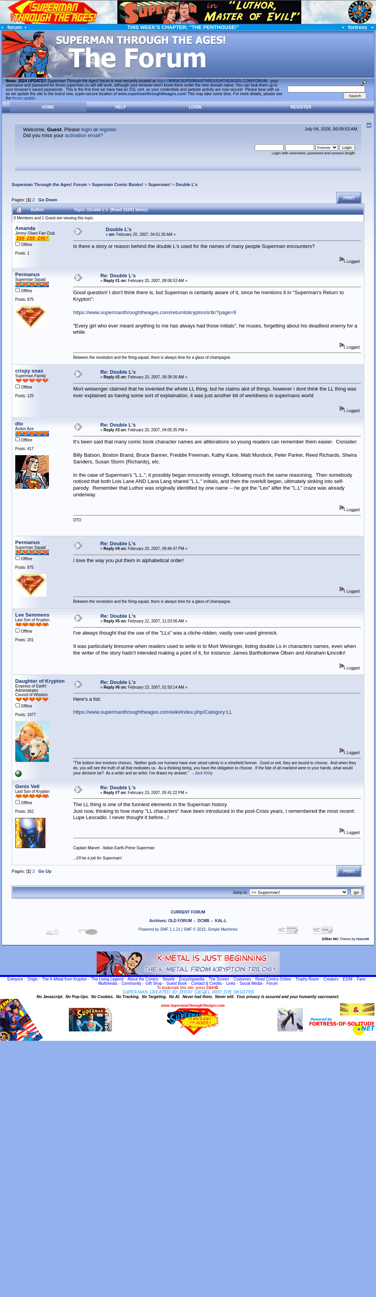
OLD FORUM (180, 921)
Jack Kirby (204, 773)
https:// (212, 81)
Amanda (25, 228)
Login (195, 107)
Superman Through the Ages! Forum (49, 184)
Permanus (27, 274)
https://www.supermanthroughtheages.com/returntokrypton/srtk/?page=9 (154, 312)
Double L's (187, 184)
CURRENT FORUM (188, 912)
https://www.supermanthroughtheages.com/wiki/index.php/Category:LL (152, 712)
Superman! (159, 184)
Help (120, 107)
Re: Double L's (118, 276)
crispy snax (29, 371)
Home (48, 107)
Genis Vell (27, 786)
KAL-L (221, 921)
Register (301, 107)
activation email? (84, 135)
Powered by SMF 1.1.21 (159, 929)
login (86, 129)
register (107, 129)
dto (19, 424)
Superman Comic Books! (117, 184)
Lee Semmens (32, 615)
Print (349, 198)
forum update (24, 98)
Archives (157, 921)
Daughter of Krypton (40, 681)
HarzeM (362, 939)
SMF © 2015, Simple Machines (210, 929)
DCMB (203, 921)
